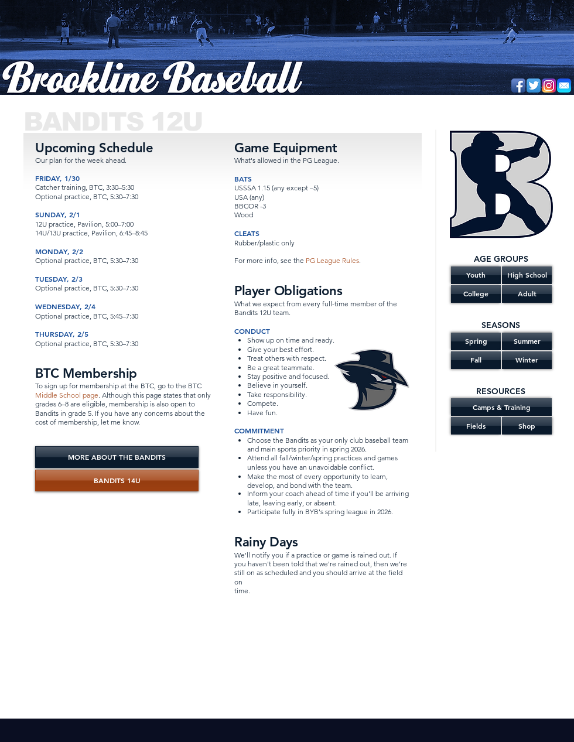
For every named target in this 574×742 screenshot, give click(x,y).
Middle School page (66, 395)
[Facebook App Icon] (518, 85)
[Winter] (527, 360)
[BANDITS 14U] (117, 480)
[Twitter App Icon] (534, 85)
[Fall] (476, 360)
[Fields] (476, 426)
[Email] (564, 85)
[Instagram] (549, 85)
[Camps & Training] (501, 407)
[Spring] (476, 341)
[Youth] (476, 275)
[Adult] (527, 294)
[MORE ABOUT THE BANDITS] (117, 457)
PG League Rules (332, 260)
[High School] (527, 275)
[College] (476, 294)
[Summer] (527, 341)
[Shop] (527, 426)
